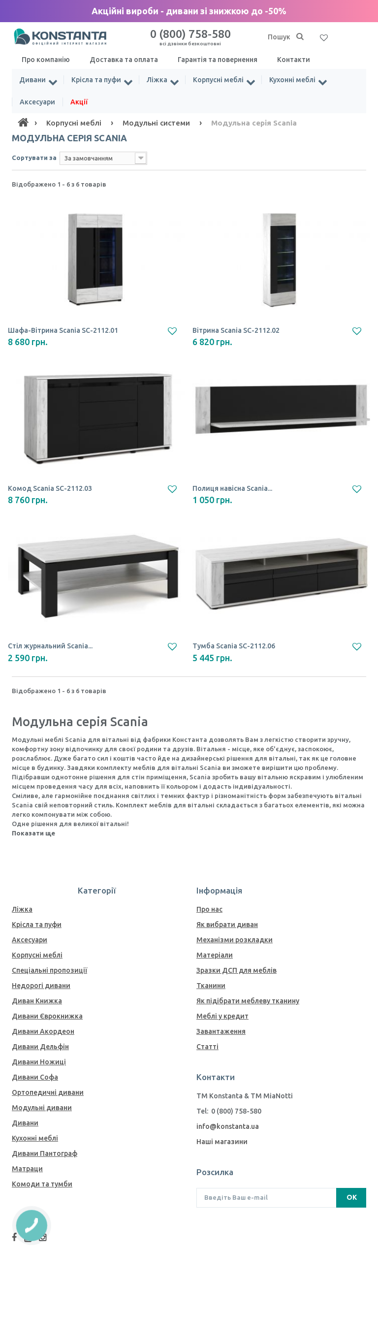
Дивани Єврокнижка (47, 1016)
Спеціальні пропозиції (49, 970)
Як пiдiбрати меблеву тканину (247, 1001)
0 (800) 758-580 (190, 37)
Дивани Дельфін (40, 1047)
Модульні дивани (42, 1108)
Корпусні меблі (218, 80)
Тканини (210, 986)
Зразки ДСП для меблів (236, 970)
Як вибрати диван (227, 924)
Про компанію (46, 60)
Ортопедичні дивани (48, 1092)
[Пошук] (300, 37)
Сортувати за (34, 157)
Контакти (293, 60)
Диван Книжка (37, 1001)
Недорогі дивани (41, 986)
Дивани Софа (35, 1077)
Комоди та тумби (42, 1184)
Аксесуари (37, 102)
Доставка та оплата (124, 60)
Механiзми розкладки (234, 940)
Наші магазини (222, 1142)
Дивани (32, 80)
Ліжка (157, 80)
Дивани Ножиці (39, 1062)
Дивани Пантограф (44, 1153)
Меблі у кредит (222, 1016)
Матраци (27, 1169)
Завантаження (221, 1031)
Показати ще (33, 833)
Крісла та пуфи (96, 80)
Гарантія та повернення (217, 60)
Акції (79, 102)
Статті (207, 1047)
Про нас (209, 909)
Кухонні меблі (292, 80)
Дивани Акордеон (43, 1031)
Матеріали (214, 955)
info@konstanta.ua (227, 1126)
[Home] (23, 122)
